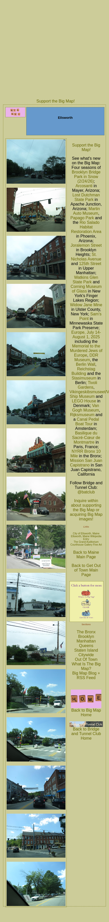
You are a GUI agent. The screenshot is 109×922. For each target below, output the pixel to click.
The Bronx (86, 632)
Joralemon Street (86, 245)
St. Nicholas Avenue (86, 256)
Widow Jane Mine (86, 305)
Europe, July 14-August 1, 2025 (86, 334)
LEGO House (84, 401)
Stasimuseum (84, 378)
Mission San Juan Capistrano (86, 462)
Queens (86, 645)
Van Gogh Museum (85, 407)
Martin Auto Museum (86, 211)
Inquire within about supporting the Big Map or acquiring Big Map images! (86, 510)
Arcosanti (83, 186)
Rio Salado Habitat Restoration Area (86, 227)
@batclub (86, 492)
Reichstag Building (83, 371)
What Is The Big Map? (86, 666)
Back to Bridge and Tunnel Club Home (86, 731)
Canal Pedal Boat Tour (87, 421)
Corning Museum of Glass (86, 288)
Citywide (86, 655)
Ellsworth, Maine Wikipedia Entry (86, 537)
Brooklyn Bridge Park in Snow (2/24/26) (86, 176)
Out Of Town (86, 659)
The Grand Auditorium (86, 541)
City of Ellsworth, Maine (86, 533)
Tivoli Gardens (87, 384)
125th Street (90, 263)
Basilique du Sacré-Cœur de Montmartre (86, 437)
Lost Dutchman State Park (86, 197)
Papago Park (82, 218)
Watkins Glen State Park (85, 279)
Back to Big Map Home (86, 711)
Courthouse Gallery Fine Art (86, 544)
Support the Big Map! (55, 101)
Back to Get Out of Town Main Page (86, 570)
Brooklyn (86, 636)
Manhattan (86, 641)
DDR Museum (86, 357)
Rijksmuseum (82, 415)
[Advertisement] (48, 48)
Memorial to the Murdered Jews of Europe (86, 350)
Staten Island (86, 650)
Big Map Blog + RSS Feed (86, 675)
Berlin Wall (85, 364)
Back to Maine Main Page (86, 554)
